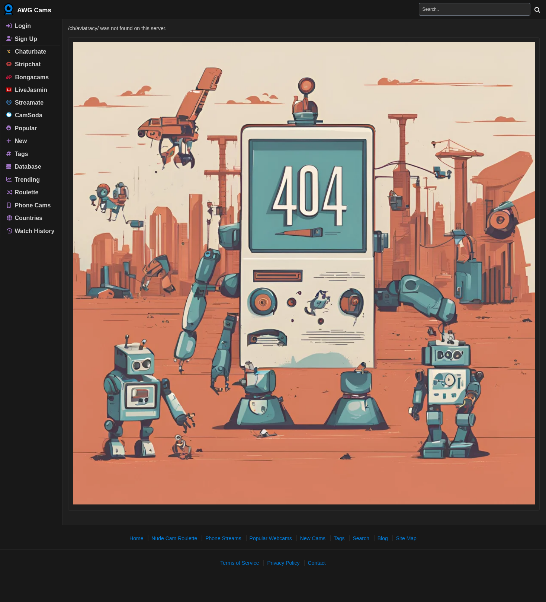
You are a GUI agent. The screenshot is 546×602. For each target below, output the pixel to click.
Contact (316, 563)
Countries (24, 218)
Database (23, 166)
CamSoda (24, 115)
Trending (23, 179)
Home (136, 538)
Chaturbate (26, 51)
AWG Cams (27, 9)
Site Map (406, 538)
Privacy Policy (283, 563)
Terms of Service (239, 563)
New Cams (312, 538)
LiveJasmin (26, 90)
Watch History (30, 231)
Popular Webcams (271, 538)
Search (361, 538)
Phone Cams (28, 205)
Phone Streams (223, 538)
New (16, 141)
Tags (17, 153)
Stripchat (23, 64)
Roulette (22, 192)
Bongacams (27, 77)
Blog (383, 538)
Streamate (25, 102)
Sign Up (21, 38)
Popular (21, 128)
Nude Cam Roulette (174, 538)
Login (18, 26)
